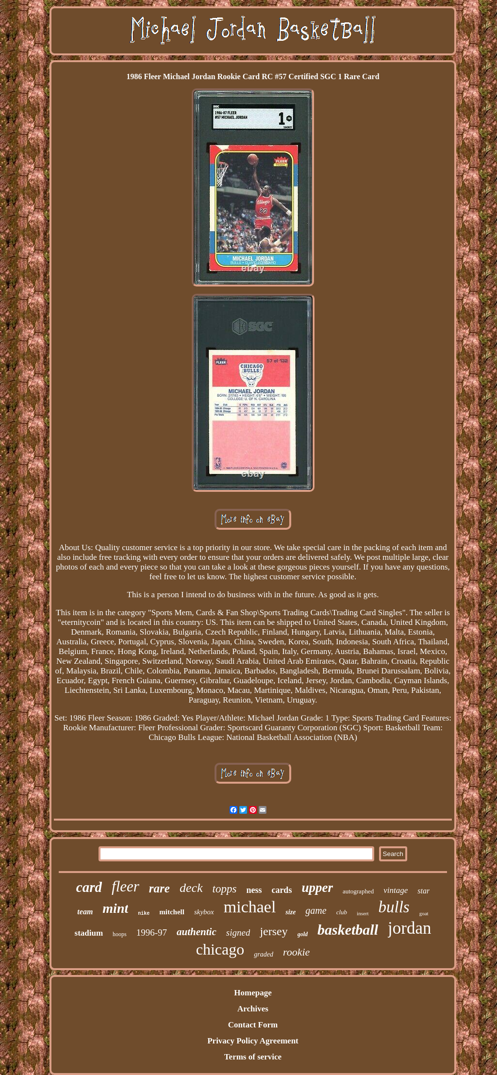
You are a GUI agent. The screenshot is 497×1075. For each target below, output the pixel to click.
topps (225, 889)
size (290, 912)
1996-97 (151, 932)
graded (263, 954)
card (89, 887)
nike (143, 913)
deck (191, 888)
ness (254, 890)
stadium (89, 933)
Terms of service (253, 1056)
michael (250, 907)
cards (281, 890)
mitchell (171, 912)
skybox (204, 912)
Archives (252, 1008)
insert (362, 913)
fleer (125, 886)
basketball (347, 930)
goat (424, 913)
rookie (296, 952)
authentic (196, 932)
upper (317, 887)
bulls (394, 907)
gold (303, 934)
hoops (120, 934)
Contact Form (253, 1024)
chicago (220, 949)
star (423, 891)
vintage (395, 890)
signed (238, 932)
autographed (358, 891)
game (315, 910)
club (341, 912)
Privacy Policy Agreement (252, 1040)
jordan (409, 928)
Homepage (252, 992)
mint (115, 908)
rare (159, 888)
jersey (273, 931)
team (85, 911)
